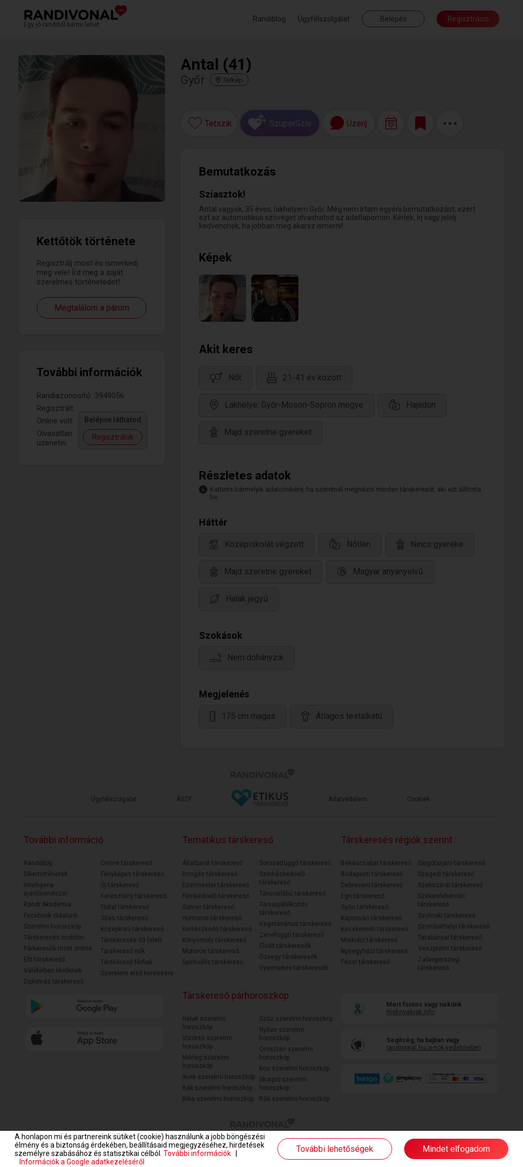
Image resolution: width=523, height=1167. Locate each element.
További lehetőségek (334, 1149)
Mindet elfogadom (456, 1149)
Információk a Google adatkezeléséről (81, 1162)
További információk (197, 1153)
